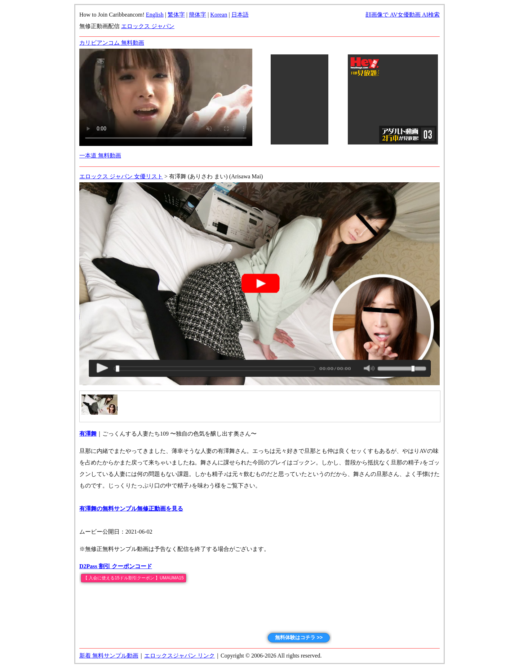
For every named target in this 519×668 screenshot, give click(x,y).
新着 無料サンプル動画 (108, 656)
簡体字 (197, 15)
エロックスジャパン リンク (179, 656)
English (155, 15)
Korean (218, 15)
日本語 (240, 15)
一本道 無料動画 (100, 155)
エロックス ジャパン (147, 26)
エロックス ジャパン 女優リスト (121, 176)
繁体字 (176, 15)
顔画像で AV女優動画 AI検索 (402, 15)
